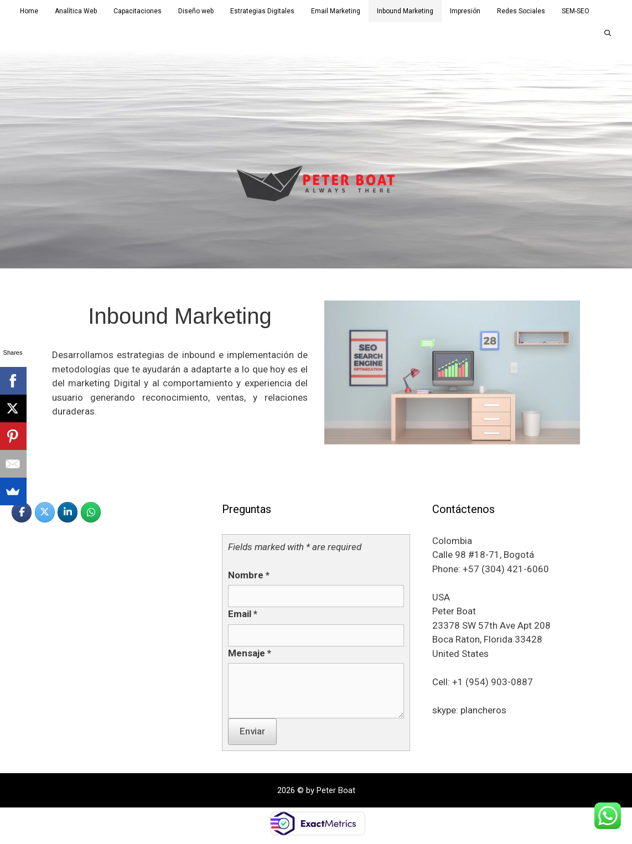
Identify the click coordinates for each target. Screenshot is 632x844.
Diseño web (196, 11)
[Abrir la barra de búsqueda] (607, 33)
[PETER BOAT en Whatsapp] (91, 512)
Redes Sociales (521, 11)
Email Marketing (335, 11)
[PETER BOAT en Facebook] (22, 512)
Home (29, 11)
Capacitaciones (137, 11)
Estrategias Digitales (262, 11)
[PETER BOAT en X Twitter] (45, 512)
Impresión (465, 11)
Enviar (252, 731)
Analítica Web (76, 11)
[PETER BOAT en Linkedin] (67, 512)
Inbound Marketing (405, 11)
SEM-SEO (575, 11)
